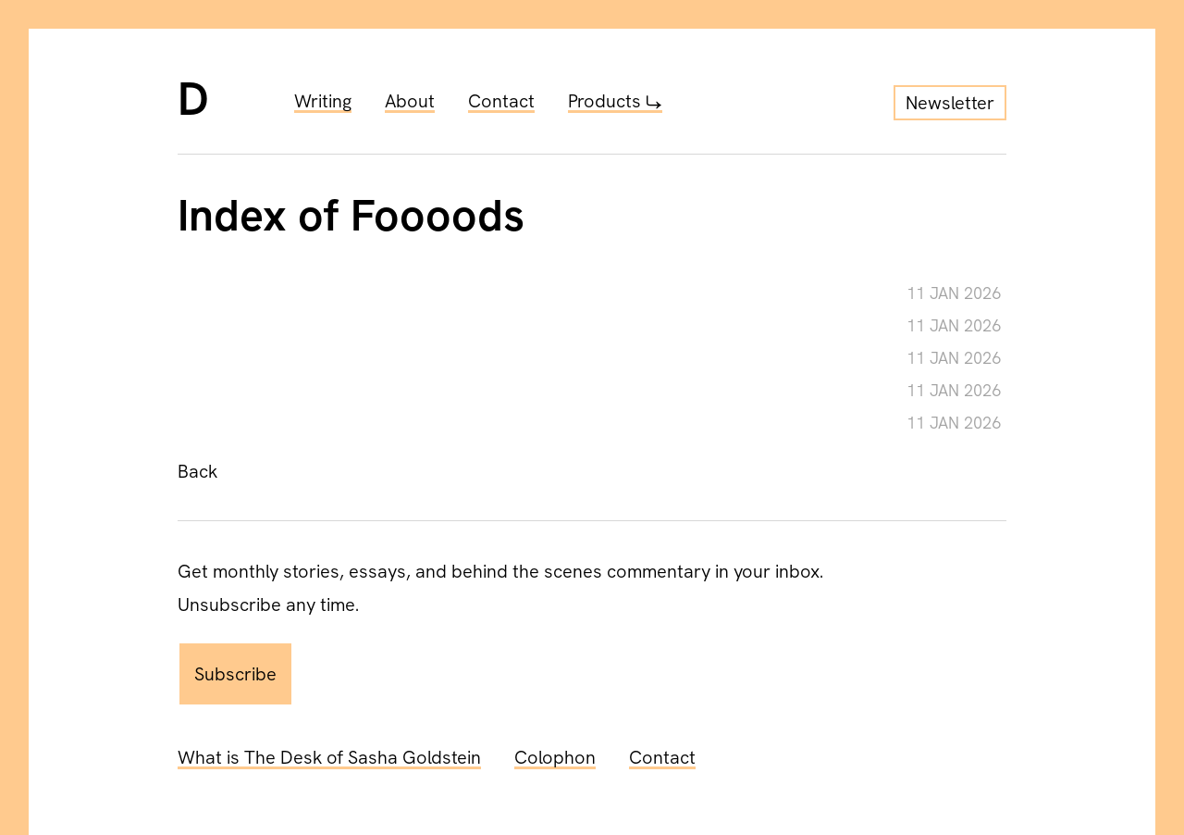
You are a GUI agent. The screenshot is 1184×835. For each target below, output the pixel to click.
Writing (323, 101)
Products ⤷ (615, 101)
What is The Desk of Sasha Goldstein (329, 757)
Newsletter (950, 103)
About (410, 101)
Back (197, 471)
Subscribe (235, 674)
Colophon (555, 757)
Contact (501, 101)
